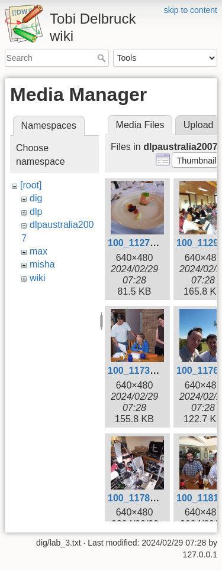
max (38, 251)
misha (42, 264)
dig (36, 198)
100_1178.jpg (137, 498)
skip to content (190, 10)
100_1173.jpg (137, 371)
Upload (199, 125)
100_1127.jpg (137, 243)
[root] (30, 185)
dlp (36, 212)
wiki (38, 278)
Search (102, 58)
